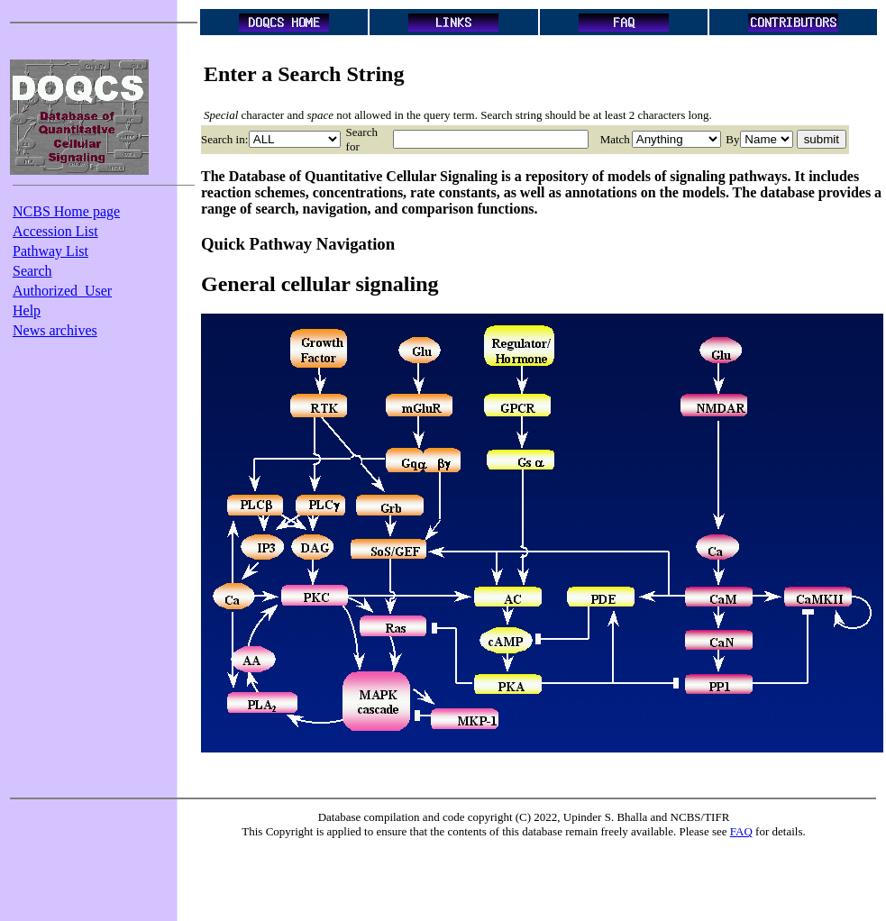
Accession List (55, 231)
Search (32, 270)
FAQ (741, 831)
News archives (55, 330)
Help (27, 310)
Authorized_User (62, 290)
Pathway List (50, 251)
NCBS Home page (66, 211)
